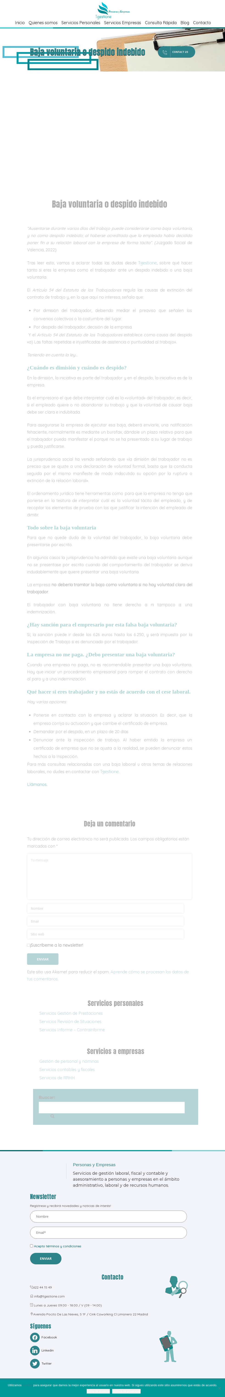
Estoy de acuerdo (98, 1391)
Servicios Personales (80, 22)
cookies (27, 1385)
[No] (219, 1388)
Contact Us (167, 52)
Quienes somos (43, 22)
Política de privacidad (126, 1391)
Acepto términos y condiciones (57, 1247)
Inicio (20, 22)
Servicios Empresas (122, 22)
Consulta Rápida (161, 22)
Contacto (202, 22)
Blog (185, 22)
